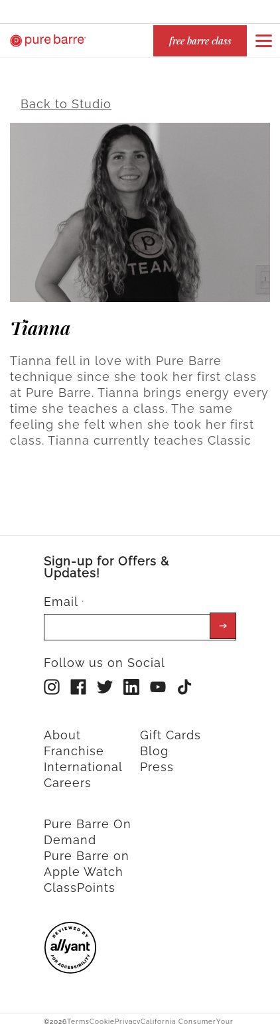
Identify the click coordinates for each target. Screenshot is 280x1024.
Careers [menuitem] (68, 775)
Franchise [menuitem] (74, 744)
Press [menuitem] (157, 760)
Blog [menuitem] (154, 744)
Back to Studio (66, 97)
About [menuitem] (62, 728)
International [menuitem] (83, 760)
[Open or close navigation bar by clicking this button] (263, 40)
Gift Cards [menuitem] (170, 728)
